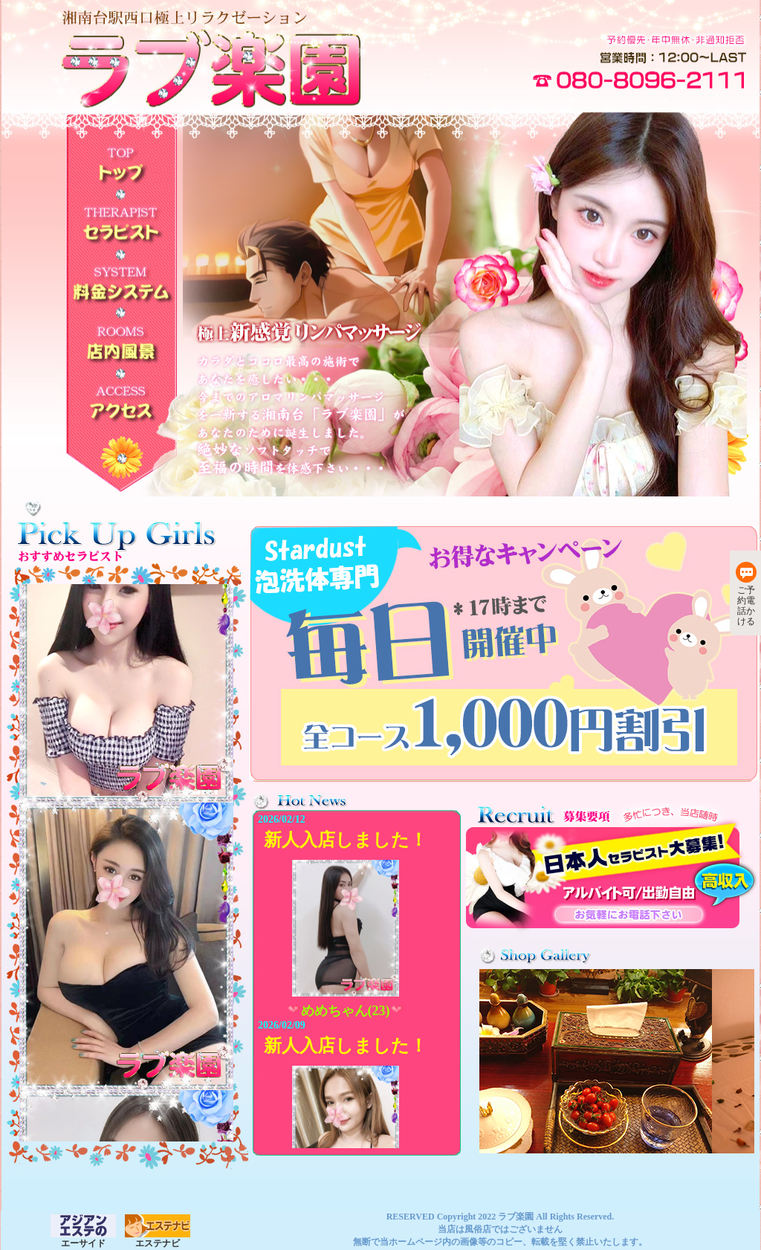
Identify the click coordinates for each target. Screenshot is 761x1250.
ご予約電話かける (746, 594)
